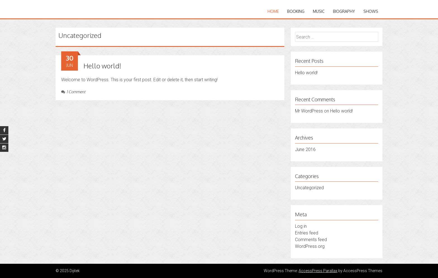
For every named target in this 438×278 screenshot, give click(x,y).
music (319, 11)
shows (370, 11)
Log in (301, 226)
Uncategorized (309, 187)
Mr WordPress (309, 111)
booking (295, 11)
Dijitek (67, 7)
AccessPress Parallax (318, 271)
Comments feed (311, 239)
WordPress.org (310, 246)
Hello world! (102, 65)
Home (273, 11)
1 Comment (73, 91)
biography (344, 11)
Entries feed (306, 233)
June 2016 (305, 149)
